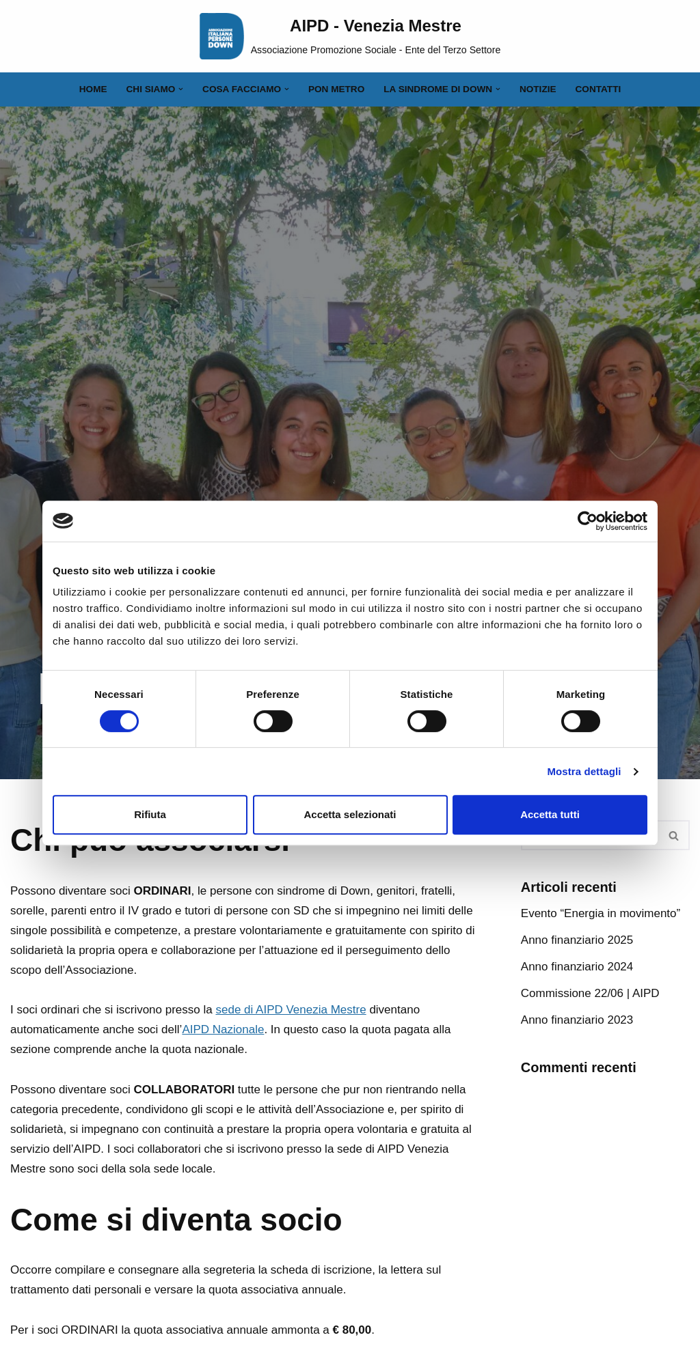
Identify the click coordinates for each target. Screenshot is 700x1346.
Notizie (538, 89)
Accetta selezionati (350, 814)
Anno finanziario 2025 (577, 940)
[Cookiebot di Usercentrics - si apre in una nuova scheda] (587, 521)
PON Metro (336, 89)
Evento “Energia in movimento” (600, 913)
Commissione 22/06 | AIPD (590, 993)
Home (93, 89)
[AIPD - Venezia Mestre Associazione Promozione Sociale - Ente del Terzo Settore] (350, 36)
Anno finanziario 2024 (577, 966)
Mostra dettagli (584, 771)
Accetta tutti (550, 814)
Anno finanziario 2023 (577, 1019)
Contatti (598, 89)
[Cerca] (674, 835)
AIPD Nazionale (223, 1029)
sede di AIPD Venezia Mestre (290, 1009)
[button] (180, 89)
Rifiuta (150, 814)
